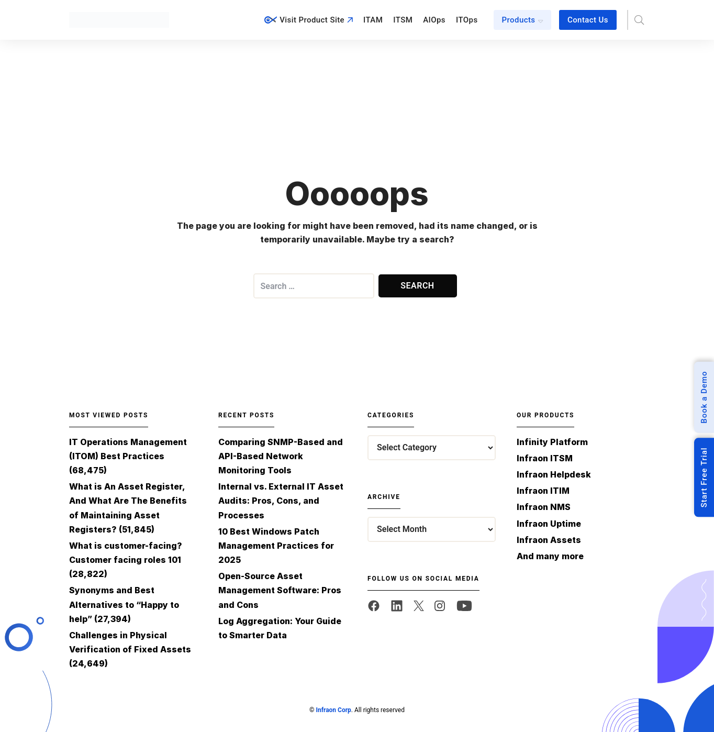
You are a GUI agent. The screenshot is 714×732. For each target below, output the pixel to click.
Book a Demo (704, 397)
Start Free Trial (704, 477)
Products (519, 20)
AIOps (434, 20)
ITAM (373, 20)
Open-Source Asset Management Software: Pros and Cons (279, 590)
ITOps (467, 20)
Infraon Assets (549, 540)
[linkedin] (397, 605)
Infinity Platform (552, 442)
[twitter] (419, 605)
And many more (550, 556)
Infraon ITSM (545, 458)
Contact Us (587, 20)
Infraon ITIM (543, 490)
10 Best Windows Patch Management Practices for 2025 (276, 545)
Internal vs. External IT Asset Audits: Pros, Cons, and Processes (280, 500)
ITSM (402, 20)
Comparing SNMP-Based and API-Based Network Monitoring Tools (280, 456)
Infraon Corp (333, 710)
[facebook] (373, 605)
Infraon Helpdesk (554, 474)
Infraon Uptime (549, 523)
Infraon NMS (544, 507)
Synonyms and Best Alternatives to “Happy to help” (124, 604)
